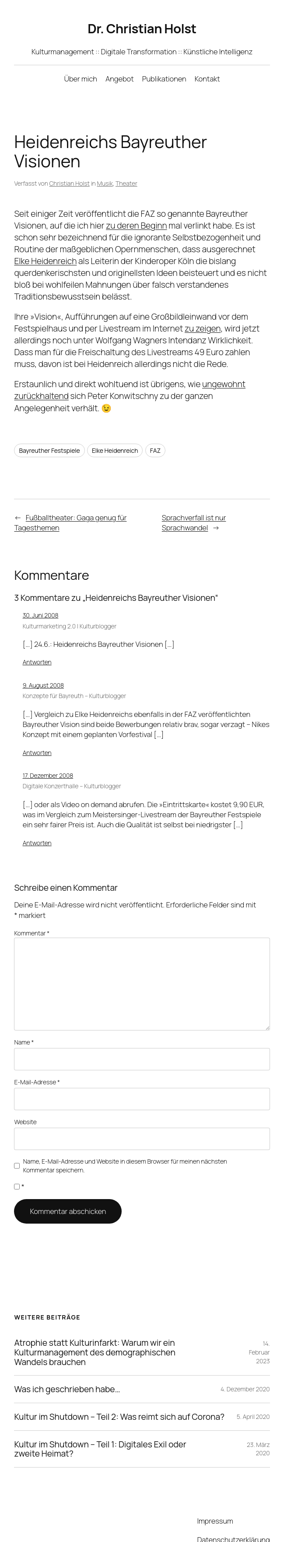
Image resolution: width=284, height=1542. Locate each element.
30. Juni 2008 (41, 595)
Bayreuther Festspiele (48, 431)
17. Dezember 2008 (49, 755)
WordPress (122, 1523)
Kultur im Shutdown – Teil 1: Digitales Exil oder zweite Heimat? (100, 1415)
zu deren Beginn (137, 206)
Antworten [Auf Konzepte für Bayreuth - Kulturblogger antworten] (36, 733)
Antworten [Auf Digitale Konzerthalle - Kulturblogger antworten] (36, 823)
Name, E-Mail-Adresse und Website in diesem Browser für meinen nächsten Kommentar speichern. (125, 1132)
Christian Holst (68, 163)
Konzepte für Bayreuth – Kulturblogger (74, 676)
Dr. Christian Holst (142, 28)
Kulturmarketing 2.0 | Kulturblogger (69, 606)
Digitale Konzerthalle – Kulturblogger (72, 766)
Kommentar (31, 913)
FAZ (154, 431)
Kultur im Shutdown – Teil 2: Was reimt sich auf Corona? (118, 1382)
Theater (124, 163)
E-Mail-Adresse (36, 1050)
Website (25, 1089)
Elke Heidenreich (113, 431)
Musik (103, 163)
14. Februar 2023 (259, 1318)
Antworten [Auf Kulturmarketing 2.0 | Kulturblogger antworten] (36, 642)
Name (24, 1012)
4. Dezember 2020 (245, 1355)
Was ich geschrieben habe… (67, 1355)
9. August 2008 (43, 665)
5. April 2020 (253, 1382)
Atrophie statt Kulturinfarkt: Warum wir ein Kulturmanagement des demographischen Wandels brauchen (91, 1319)
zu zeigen (201, 309)
